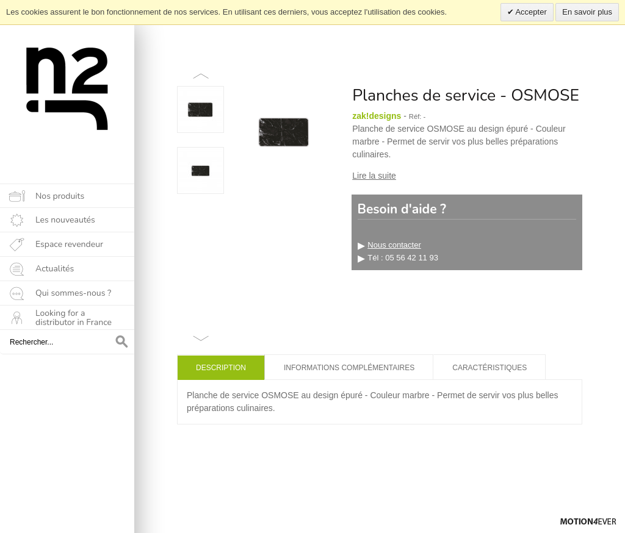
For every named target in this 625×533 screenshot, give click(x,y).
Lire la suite (374, 176)
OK (122, 342)
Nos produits (59, 196)
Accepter (530, 11)
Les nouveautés (65, 220)
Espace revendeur (69, 244)
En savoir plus (587, 11)
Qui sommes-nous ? (73, 293)
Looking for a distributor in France (73, 317)
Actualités (54, 268)
